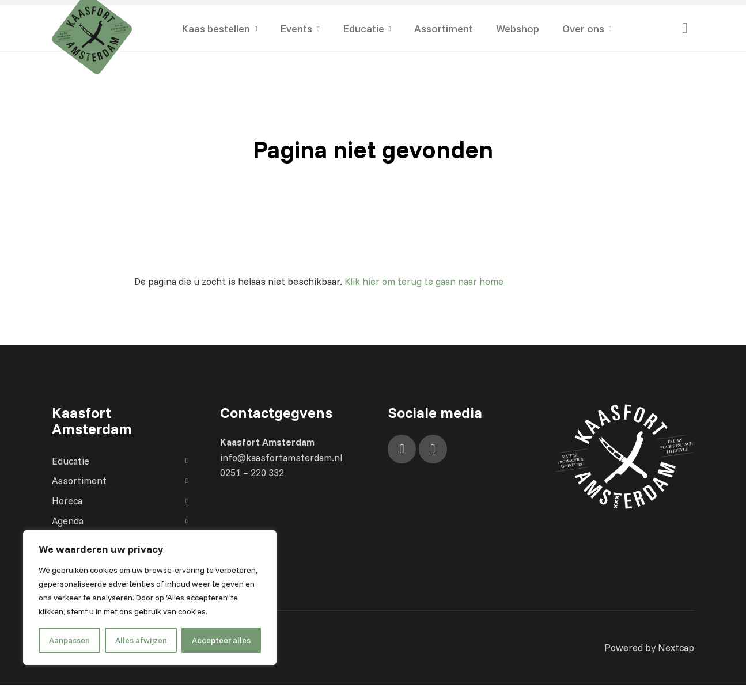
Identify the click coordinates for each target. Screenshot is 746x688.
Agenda (121, 523)
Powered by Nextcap (649, 650)
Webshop (517, 28)
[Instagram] (433, 449)
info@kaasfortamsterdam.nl (282, 459)
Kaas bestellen (215, 28)
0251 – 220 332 (252, 474)
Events (296, 28)
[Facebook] (402, 449)
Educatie (363, 28)
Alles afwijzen (141, 640)
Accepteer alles (221, 640)
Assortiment (443, 28)
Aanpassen (69, 640)
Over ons (583, 28)
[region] (150, 597)
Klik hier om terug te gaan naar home (429, 282)
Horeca (121, 503)
